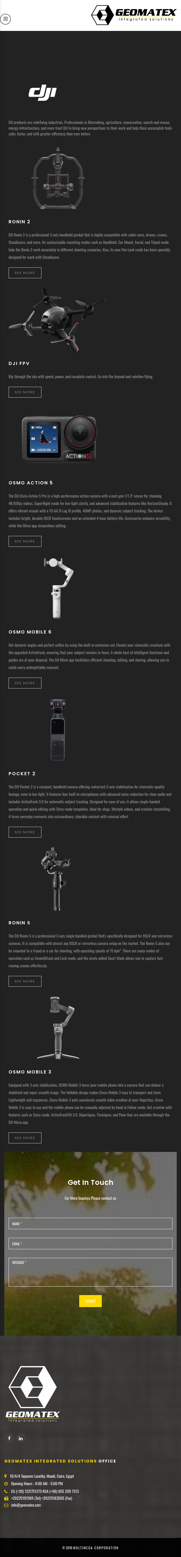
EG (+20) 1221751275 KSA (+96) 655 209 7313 (45, 1491)
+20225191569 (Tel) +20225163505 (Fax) (41, 1498)
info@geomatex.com (26, 1505)
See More (25, 273)
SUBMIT (90, 1301)
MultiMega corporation (96, 1547)
